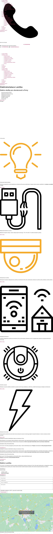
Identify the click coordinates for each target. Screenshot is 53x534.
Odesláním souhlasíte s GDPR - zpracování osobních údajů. (11, 490)
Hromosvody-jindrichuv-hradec (9, 62)
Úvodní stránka (4, 53)
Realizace (4, 66)
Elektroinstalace (7, 56)
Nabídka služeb (5, 54)
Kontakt (3, 67)
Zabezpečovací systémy (8, 58)
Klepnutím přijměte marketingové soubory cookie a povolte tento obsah (26, 512)
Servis (5, 63)
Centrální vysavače (7, 61)
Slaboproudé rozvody (8, 57)
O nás (3, 64)
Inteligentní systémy (8, 59)
